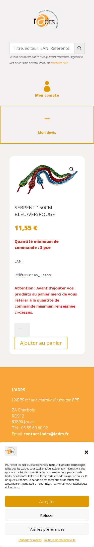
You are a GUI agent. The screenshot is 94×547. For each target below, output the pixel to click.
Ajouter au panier (41, 343)
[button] (86, 452)
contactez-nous (59, 63)
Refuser (47, 515)
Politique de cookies (30, 540)
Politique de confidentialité (59, 540)
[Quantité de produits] (22, 330)
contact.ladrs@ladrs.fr (46, 434)
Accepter (47, 501)
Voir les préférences (47, 529)
